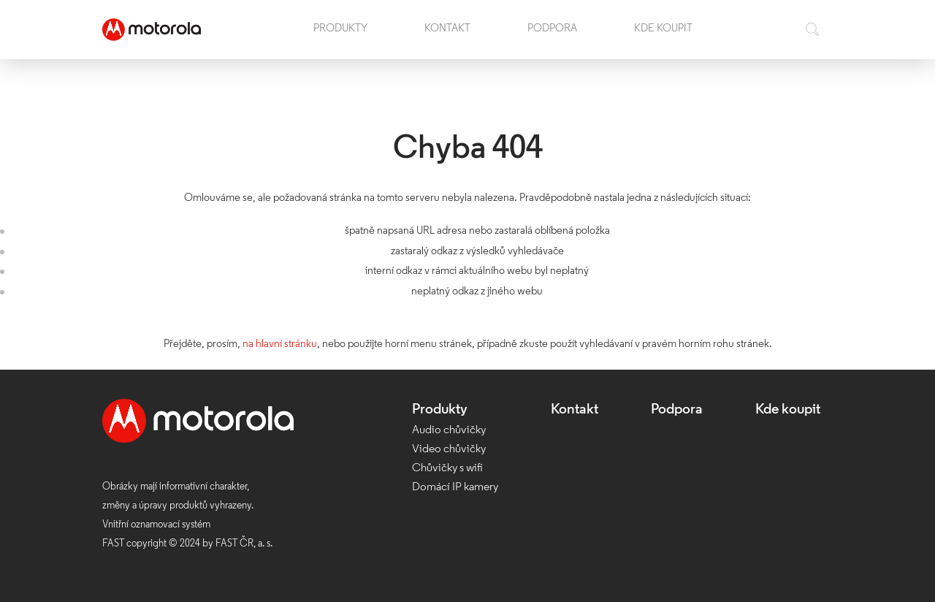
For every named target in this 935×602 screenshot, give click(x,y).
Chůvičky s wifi (447, 468)
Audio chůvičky (449, 430)
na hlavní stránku (280, 344)
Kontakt (447, 28)
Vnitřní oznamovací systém (156, 524)
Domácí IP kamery (455, 487)
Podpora (552, 28)
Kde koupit (663, 28)
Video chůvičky (449, 449)
